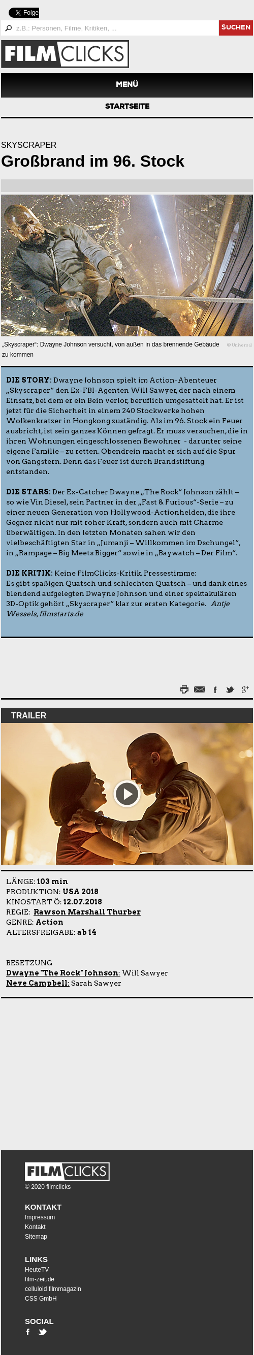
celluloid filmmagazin (53, 1289)
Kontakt (43, 1207)
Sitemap (36, 1236)
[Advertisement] (64, 1072)
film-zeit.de (39, 1279)
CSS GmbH (41, 1298)
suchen (235, 28)
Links (36, 1259)
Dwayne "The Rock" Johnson (62, 973)
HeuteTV (37, 1269)
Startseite (127, 107)
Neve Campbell (37, 983)
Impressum (40, 1217)
